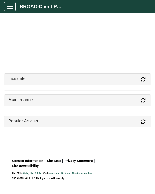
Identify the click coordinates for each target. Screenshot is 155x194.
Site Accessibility (25, 166)
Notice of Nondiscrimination (76, 173)
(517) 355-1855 (32, 173)
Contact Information (27, 161)
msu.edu (54, 173)
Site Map (54, 161)
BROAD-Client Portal (43, 6)
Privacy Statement (78, 161)
